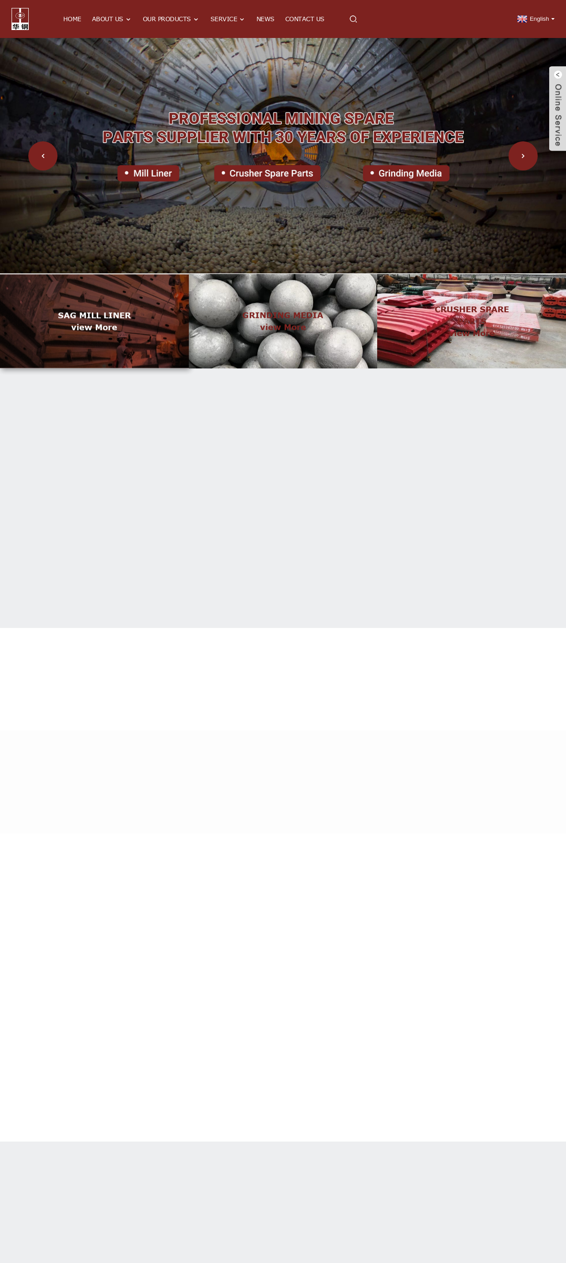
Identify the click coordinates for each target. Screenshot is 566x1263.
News (265, 19)
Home (72, 19)
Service (228, 19)
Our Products (171, 19)
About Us (112, 19)
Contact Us (305, 19)
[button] (42, 155)
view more (94, 341)
